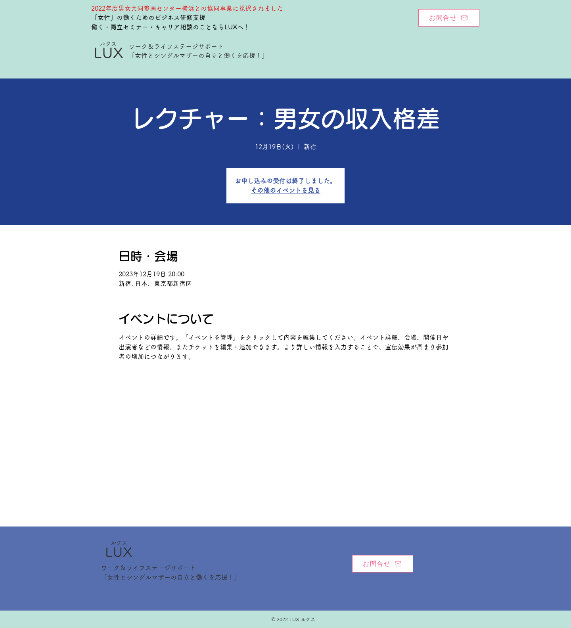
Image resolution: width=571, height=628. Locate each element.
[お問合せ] (448, 18)
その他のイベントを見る (285, 190)
